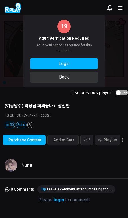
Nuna (26, 165)
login (59, 200)
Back (64, 77)
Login (64, 63)
